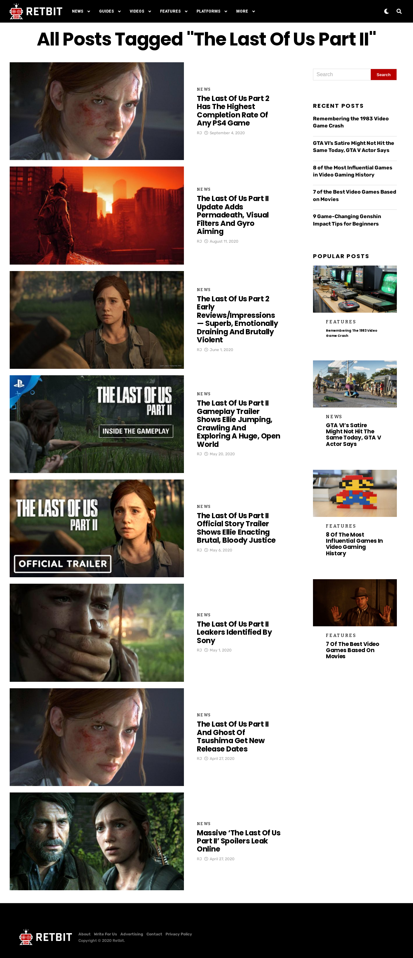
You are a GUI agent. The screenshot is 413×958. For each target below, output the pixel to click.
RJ (199, 137)
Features (170, 11)
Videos (137, 11)
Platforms (208, 11)
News (77, 11)
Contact (154, 934)
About (84, 934)
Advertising (131, 934)
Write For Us (105, 934)
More (242, 11)
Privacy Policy (179, 934)
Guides (106, 11)
